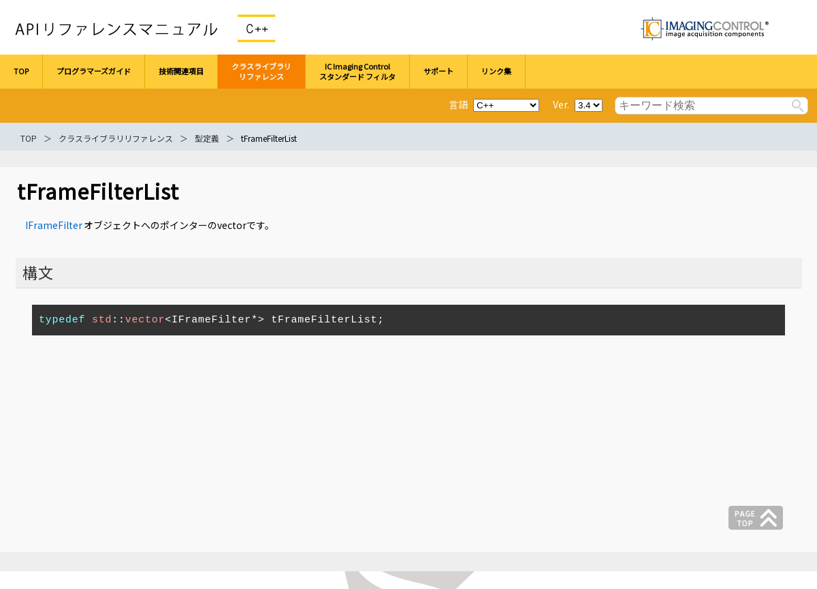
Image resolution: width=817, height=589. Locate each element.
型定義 (207, 138)
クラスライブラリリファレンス (116, 138)
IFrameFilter (53, 225)
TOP (28, 138)
